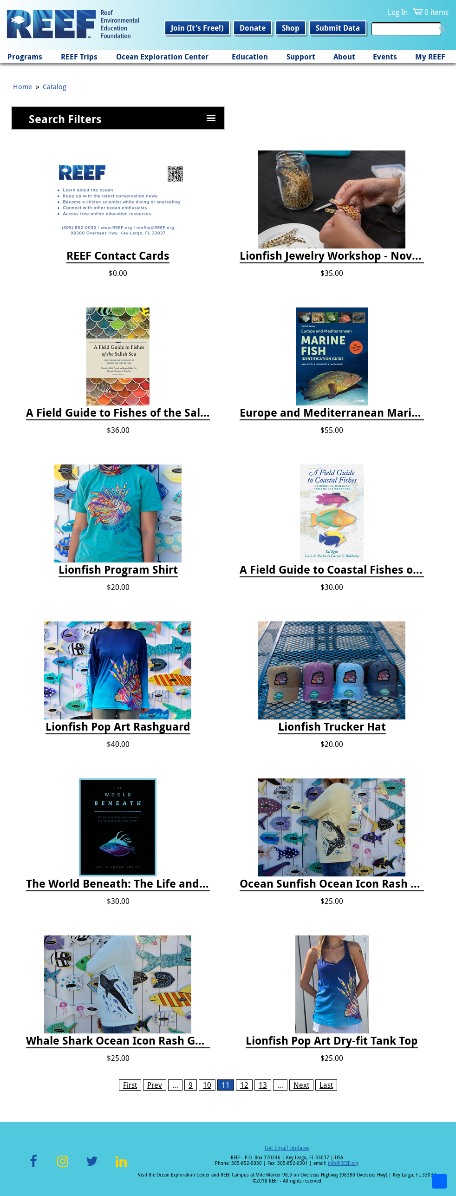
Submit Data (338, 28)
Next (301, 1085)
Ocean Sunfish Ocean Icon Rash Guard (331, 883)
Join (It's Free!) (197, 28)
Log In (398, 12)
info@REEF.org (343, 1163)
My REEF (430, 57)
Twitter (91, 1166)
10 (207, 1085)
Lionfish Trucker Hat (332, 726)
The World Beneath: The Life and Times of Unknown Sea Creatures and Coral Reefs (118, 883)
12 (244, 1085)
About (344, 57)
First (130, 1085)
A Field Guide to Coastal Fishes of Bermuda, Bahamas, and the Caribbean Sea (331, 569)
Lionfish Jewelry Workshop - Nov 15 (331, 255)
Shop (291, 28)
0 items (436, 12)
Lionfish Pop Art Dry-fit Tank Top (332, 1040)
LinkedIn (121, 1166)
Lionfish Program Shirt (118, 569)
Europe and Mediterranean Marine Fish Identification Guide (331, 412)
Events (385, 57)
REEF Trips (79, 57)
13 (263, 1085)
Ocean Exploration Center (162, 57)
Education (250, 57)
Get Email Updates (287, 1147)
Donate (253, 28)
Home (22, 86)
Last (326, 1085)
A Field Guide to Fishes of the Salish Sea (118, 412)
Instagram (63, 1166)
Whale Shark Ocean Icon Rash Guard (118, 1040)
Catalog (54, 86)
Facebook (33, 1166)
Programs (24, 57)
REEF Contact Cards (117, 255)
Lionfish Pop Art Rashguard (118, 726)
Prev (154, 1085)
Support (301, 57)
